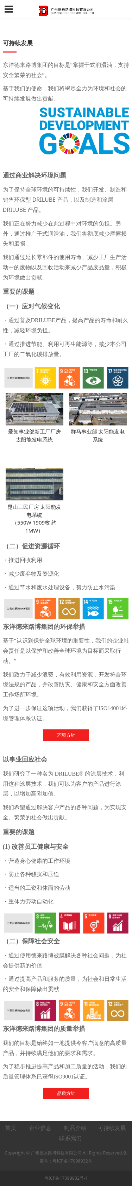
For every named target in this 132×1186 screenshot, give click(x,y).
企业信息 (40, 1128)
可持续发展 (112, 1128)
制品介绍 (75, 1128)
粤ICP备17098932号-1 (66, 1178)
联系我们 (70, 1138)
